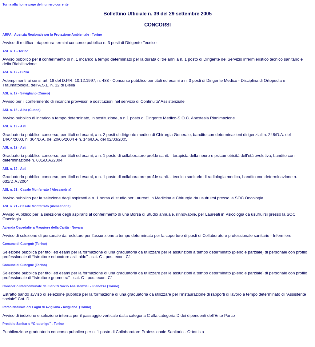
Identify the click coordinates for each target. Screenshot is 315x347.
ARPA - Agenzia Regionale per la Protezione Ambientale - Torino (52, 34)
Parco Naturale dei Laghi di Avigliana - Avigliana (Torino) (46, 307)
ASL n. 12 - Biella (15, 72)
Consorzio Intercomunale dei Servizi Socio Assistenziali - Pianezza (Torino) (60, 286)
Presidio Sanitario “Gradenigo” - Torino (33, 323)
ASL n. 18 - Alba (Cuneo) (21, 110)
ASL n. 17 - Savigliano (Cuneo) (26, 93)
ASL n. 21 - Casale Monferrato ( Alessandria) (36, 189)
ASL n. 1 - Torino (15, 51)
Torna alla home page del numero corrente (35, 4)
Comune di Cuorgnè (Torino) (24, 243)
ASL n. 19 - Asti (14, 126)
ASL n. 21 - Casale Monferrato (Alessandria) (36, 206)
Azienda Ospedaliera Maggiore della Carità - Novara (42, 227)
